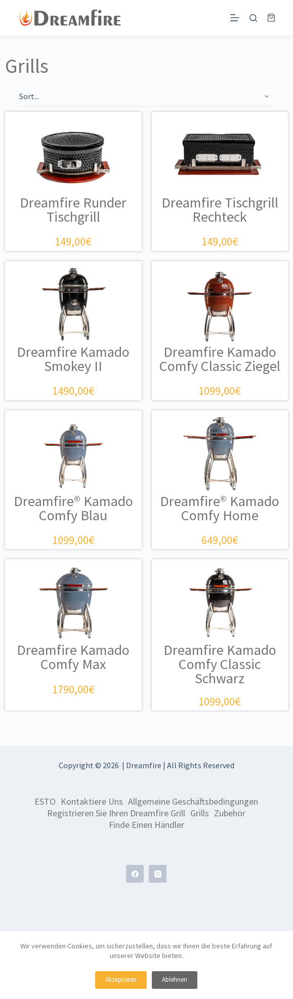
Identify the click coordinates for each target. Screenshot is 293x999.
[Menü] (234, 17)
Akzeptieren (121, 979)
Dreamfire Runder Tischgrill (73, 209)
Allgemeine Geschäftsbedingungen (193, 801)
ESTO (45, 801)
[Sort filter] (146, 97)
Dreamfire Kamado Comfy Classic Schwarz (219, 664)
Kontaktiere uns (92, 801)
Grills (199, 813)
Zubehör (229, 813)
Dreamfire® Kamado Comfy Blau (73, 508)
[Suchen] (253, 18)
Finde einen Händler (146, 824)
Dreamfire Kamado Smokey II (73, 359)
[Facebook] (135, 874)
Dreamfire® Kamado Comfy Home (219, 508)
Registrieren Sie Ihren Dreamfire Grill (116, 813)
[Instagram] (157, 874)
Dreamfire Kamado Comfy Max (73, 657)
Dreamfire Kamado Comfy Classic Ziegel (219, 359)
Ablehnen (174, 979)
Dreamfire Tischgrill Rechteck (219, 209)
